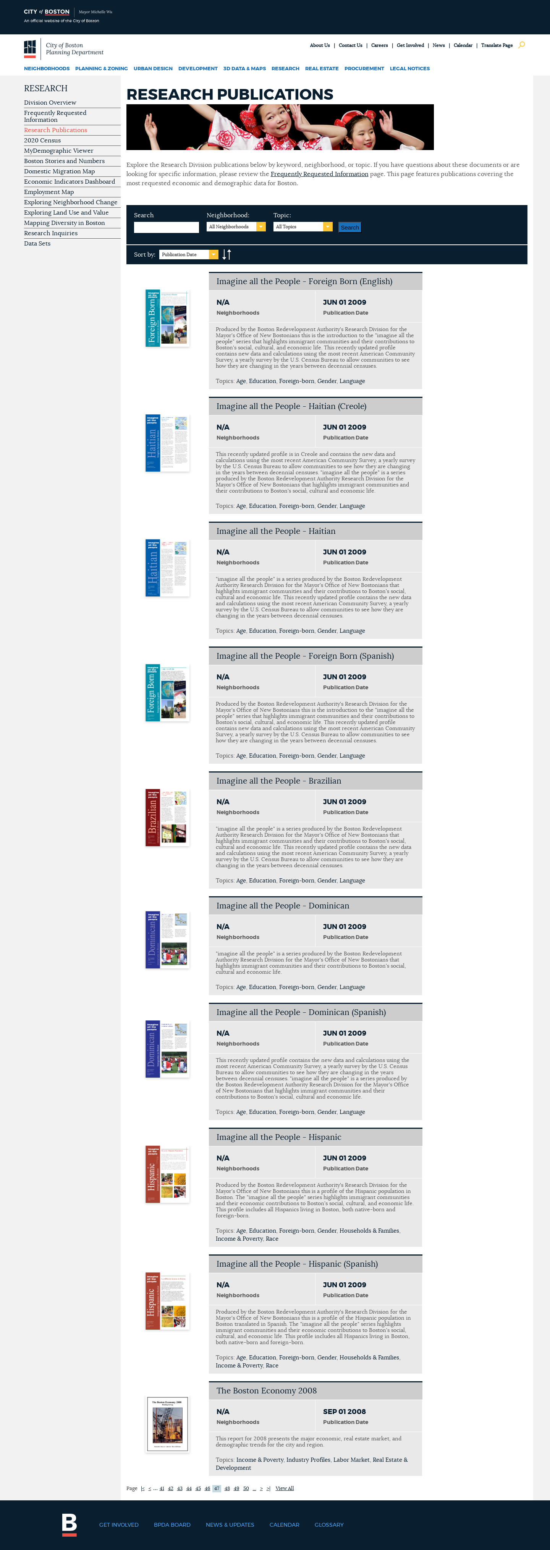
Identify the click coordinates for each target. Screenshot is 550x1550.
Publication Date (179, 254)
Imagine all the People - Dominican (283, 906)
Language (352, 381)
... (254, 1488)
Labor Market (351, 1460)
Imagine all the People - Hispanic (279, 1137)
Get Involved (410, 45)
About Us (320, 45)
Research (285, 68)
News (439, 45)
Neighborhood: (228, 215)
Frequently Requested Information (55, 116)
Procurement (364, 68)
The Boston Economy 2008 (267, 1391)
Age (241, 381)
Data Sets (37, 244)
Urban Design (153, 68)
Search (144, 215)
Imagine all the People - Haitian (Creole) (291, 406)
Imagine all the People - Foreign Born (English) (304, 282)
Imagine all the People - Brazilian (279, 781)
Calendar (463, 45)
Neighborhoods (47, 68)
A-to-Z (226, 254)
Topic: (282, 215)
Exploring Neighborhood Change (71, 202)
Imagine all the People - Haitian (276, 531)
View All (285, 1488)
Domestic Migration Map (59, 171)
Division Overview (50, 103)
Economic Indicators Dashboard (69, 182)
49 (236, 1488)
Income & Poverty (239, 1239)
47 (216, 1488)
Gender (326, 381)
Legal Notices (410, 68)
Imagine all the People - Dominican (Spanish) (301, 1013)
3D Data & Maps (244, 68)
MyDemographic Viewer (59, 151)
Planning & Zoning (101, 68)
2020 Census (42, 140)
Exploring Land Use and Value (66, 213)
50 (246, 1488)
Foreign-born (296, 381)
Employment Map (49, 192)
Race (272, 1239)
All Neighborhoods (229, 227)
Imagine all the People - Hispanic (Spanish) (297, 1264)
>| (268, 1488)
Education (262, 381)
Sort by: (144, 255)
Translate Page (497, 45)
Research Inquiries (51, 233)
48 (227, 1488)
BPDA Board (172, 1525)
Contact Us (350, 45)
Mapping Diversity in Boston (64, 223)
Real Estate (322, 68)
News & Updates (230, 1525)
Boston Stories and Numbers (64, 161)
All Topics (286, 227)
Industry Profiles (308, 1460)
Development (198, 68)
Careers (379, 45)
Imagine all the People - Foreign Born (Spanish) (305, 656)
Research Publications (55, 130)
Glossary (329, 1525)
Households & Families (369, 1231)
